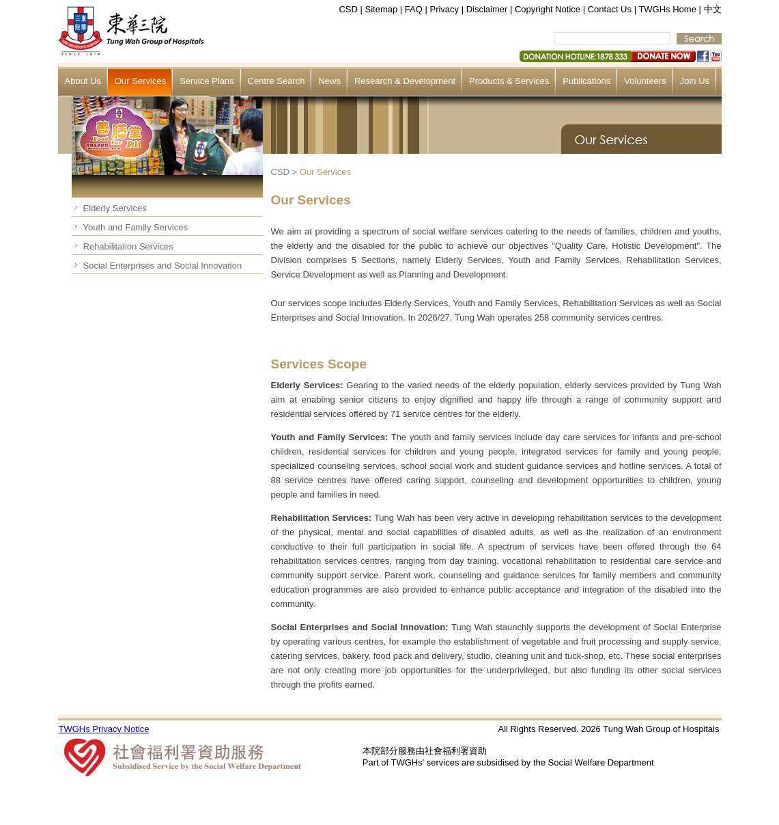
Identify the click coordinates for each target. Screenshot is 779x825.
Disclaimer (487, 9)
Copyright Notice (547, 9)
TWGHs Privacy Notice (104, 729)
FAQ (414, 9)
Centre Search (276, 81)
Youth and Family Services (135, 227)
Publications (586, 81)
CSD (348, 9)
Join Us (694, 81)
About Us (83, 81)
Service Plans (206, 81)
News (329, 81)
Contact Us (610, 9)
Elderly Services (115, 208)
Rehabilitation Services (128, 246)
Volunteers (645, 81)
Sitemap (381, 9)
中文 (713, 9)
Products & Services (509, 81)
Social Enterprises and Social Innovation (162, 265)
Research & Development (404, 81)
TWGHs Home (667, 9)
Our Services (140, 81)
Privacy (444, 9)
